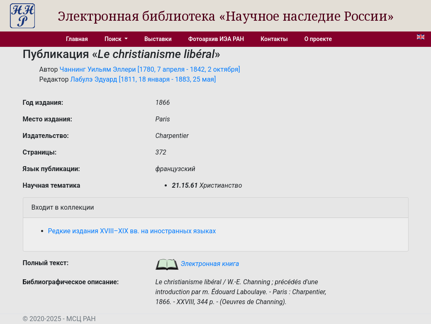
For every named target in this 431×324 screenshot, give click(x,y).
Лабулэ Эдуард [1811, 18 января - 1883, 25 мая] (143, 79)
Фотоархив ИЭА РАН (216, 39)
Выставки (158, 39)
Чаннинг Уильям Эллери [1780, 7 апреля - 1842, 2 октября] (149, 69)
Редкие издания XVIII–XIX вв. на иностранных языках (132, 231)
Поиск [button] (114, 39)
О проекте (318, 39)
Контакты (274, 39)
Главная (77, 39)
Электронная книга (197, 264)
